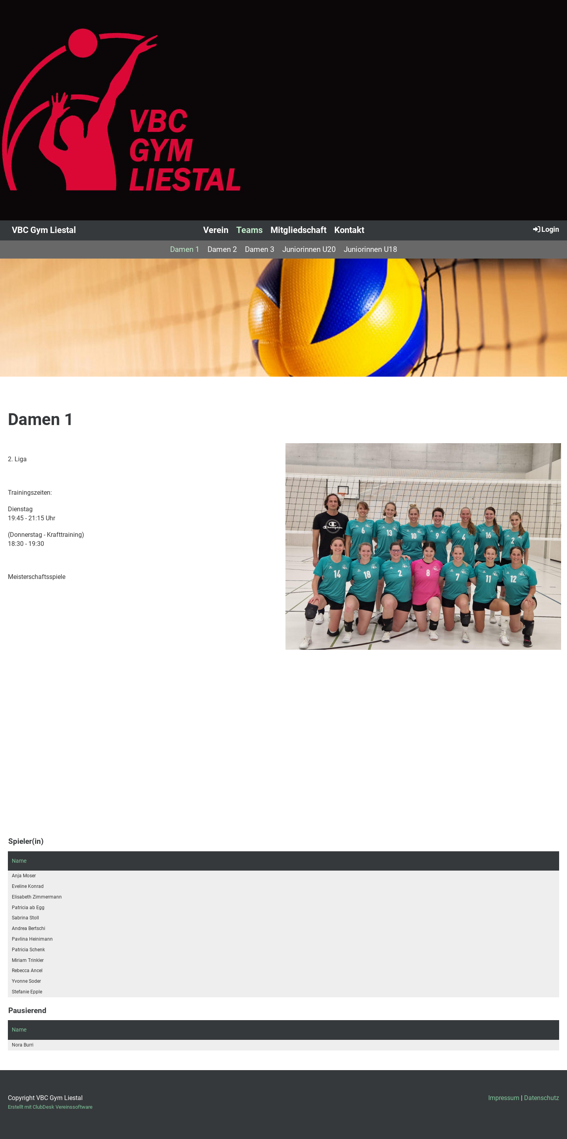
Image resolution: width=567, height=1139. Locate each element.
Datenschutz (541, 1098)
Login (545, 229)
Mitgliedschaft (298, 230)
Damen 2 (222, 249)
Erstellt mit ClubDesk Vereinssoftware (50, 1107)
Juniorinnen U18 (370, 249)
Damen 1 (185, 249)
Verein (215, 230)
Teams (249, 230)
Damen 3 (259, 249)
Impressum (503, 1098)
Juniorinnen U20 (309, 249)
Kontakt (349, 230)
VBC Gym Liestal (44, 230)
